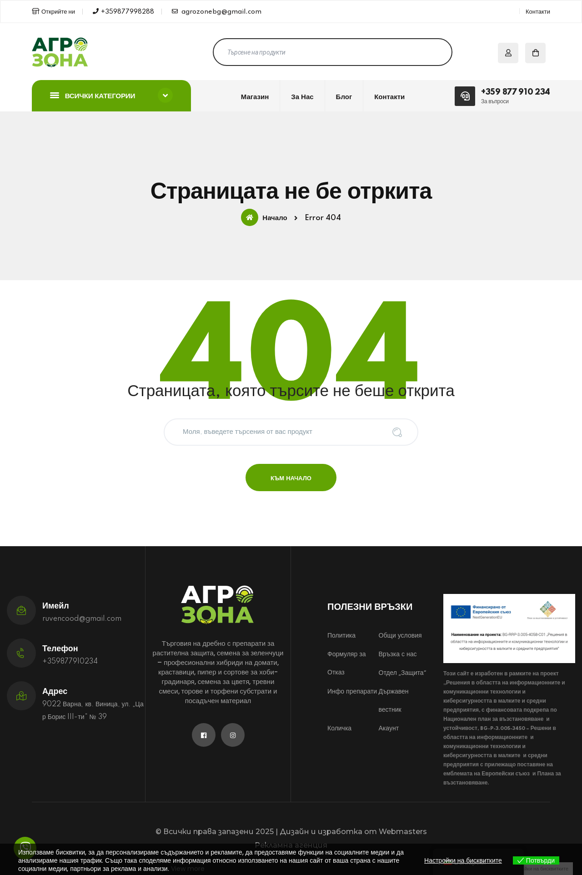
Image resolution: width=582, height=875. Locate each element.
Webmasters (403, 831)
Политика (341, 635)
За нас (302, 97)
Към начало (291, 478)
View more (188, 868)
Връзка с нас (398, 654)
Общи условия (400, 635)
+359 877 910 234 (515, 92)
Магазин (255, 97)
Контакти (538, 12)
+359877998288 (123, 11)
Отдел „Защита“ (402, 672)
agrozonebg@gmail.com (216, 11)
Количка (339, 728)
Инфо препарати (352, 691)
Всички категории (111, 95)
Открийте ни (53, 11)
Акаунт (389, 728)
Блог (344, 97)
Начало (264, 217)
